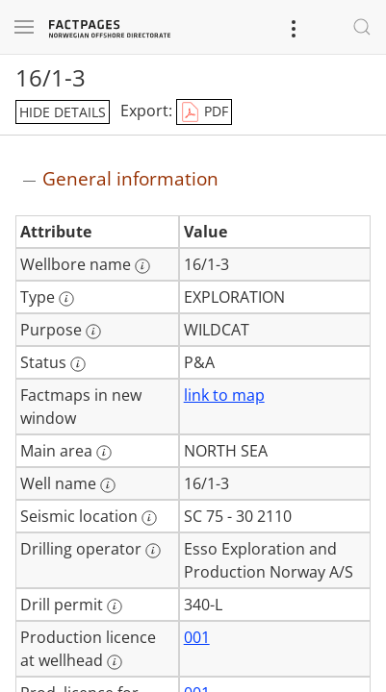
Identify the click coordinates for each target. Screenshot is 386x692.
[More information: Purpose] (93, 331)
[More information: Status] (78, 364)
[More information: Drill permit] (114, 606)
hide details (62, 112)
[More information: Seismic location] (149, 518)
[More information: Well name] (108, 485)
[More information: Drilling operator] (153, 550)
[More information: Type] (66, 299)
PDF (204, 112)
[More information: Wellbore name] (142, 266)
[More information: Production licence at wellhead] (114, 662)
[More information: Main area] (104, 452)
